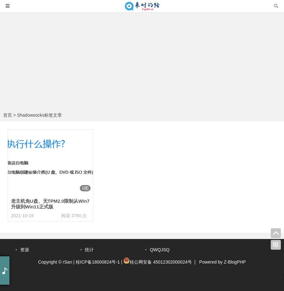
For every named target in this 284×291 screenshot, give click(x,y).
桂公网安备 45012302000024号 (161, 262)
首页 (7, 115)
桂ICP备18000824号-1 (98, 262)
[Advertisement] (142, 63)
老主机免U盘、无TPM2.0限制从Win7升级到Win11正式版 (50, 203)
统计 (89, 249)
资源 (24, 249)
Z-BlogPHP (235, 262)
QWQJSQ (159, 249)
